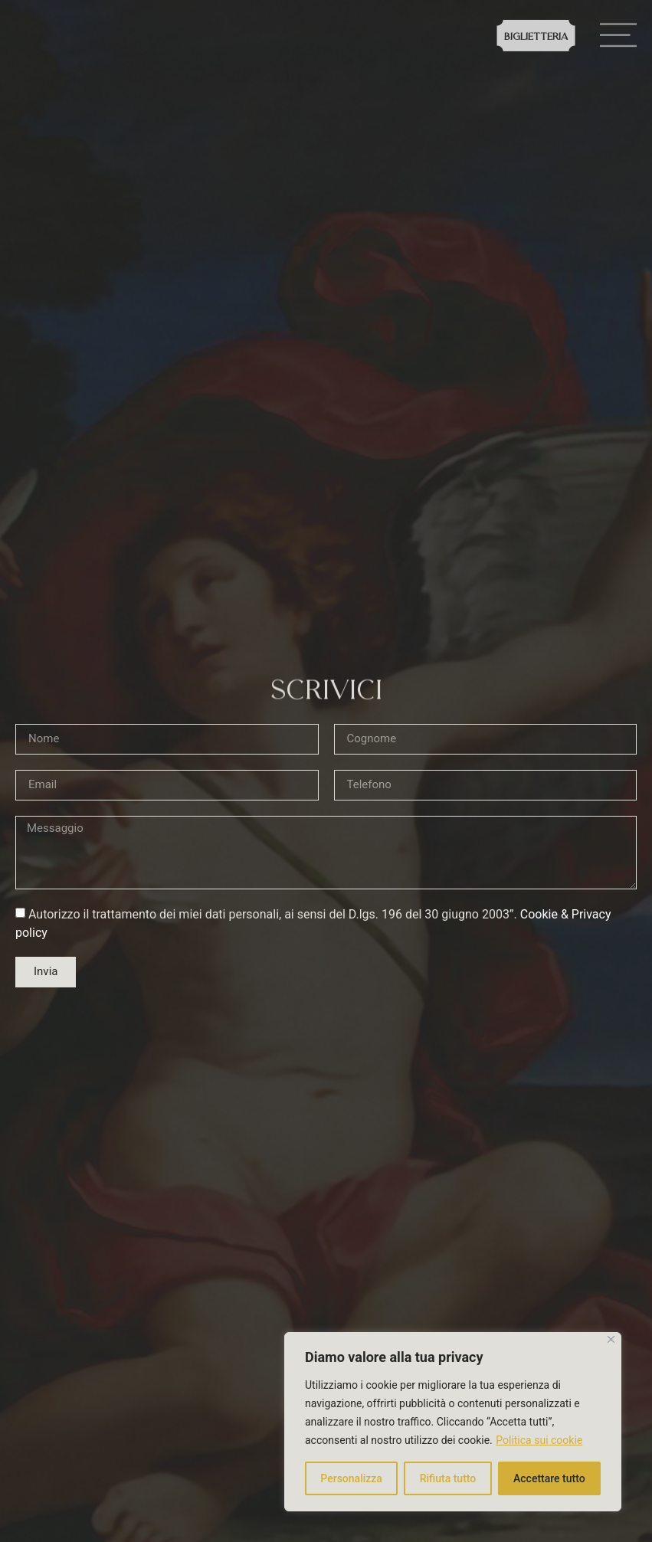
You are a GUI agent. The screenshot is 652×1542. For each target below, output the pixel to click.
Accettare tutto (549, 1478)
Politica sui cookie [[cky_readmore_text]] (539, 1440)
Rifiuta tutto (448, 1478)
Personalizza (351, 1478)
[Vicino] (611, 1339)
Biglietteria (536, 38)
